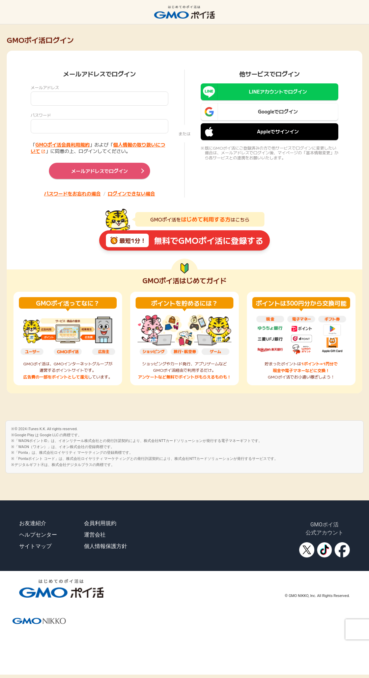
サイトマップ (35, 546)
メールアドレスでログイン (99, 170)
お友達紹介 (32, 523)
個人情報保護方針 (105, 546)
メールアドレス (45, 87)
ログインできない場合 (131, 193)
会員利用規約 (100, 523)
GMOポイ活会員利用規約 (62, 144)
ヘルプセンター (38, 534)
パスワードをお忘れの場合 (72, 193)
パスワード (41, 115)
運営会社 (95, 534)
